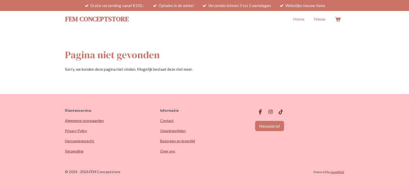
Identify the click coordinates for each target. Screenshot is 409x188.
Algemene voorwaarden (84, 120)
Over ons (167, 151)
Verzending (74, 151)
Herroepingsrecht (79, 141)
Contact (167, 120)
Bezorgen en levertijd (177, 141)
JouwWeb (337, 172)
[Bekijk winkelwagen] (338, 19)
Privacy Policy (76, 130)
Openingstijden (173, 130)
